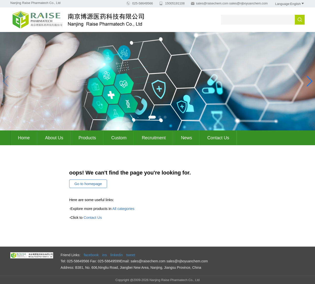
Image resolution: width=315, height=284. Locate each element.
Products (87, 137)
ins (104, 255)
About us (54, 137)
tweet (130, 255)
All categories (123, 208)
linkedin (116, 255)
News (186, 137)
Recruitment (154, 137)
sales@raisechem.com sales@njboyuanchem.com (232, 3)
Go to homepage (88, 184)
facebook (91, 255)
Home (24, 137)
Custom (118, 137)
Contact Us (218, 137)
